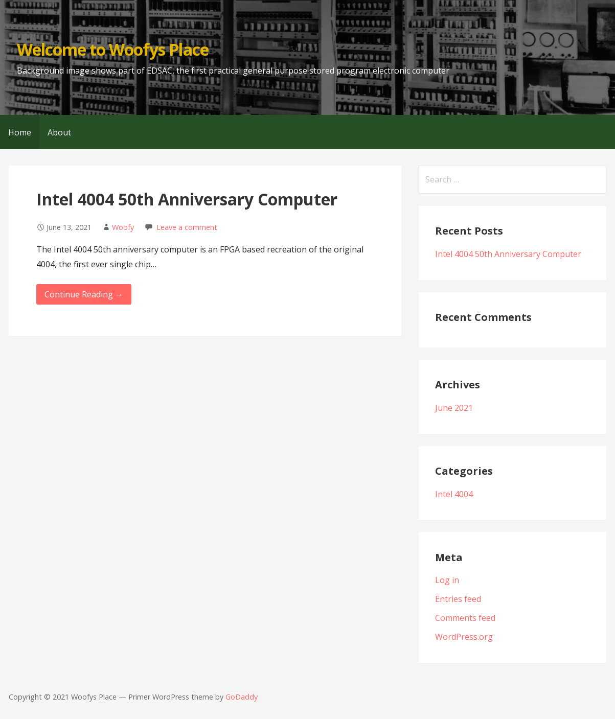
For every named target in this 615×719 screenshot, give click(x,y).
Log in (447, 580)
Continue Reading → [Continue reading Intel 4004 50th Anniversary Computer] (83, 294)
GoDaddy (241, 697)
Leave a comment (186, 227)
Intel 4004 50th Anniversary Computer (186, 199)
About (59, 132)
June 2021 (454, 407)
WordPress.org (464, 636)
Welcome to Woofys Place (113, 49)
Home (19, 132)
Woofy (123, 227)
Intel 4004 (454, 494)
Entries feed (458, 599)
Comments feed (465, 617)
